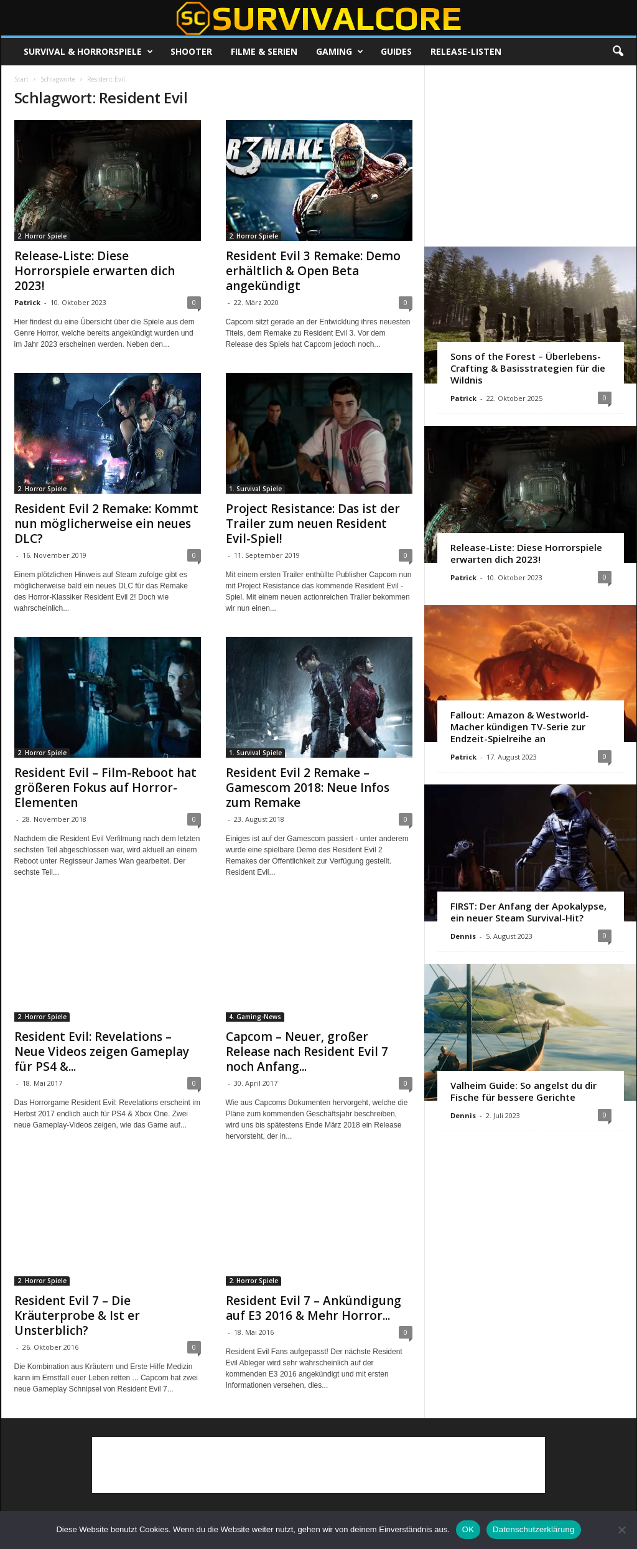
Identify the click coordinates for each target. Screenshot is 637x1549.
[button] (617, 51)
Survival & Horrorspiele (88, 51)
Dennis (463, 936)
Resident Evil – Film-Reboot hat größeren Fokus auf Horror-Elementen (105, 788)
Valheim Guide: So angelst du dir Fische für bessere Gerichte (523, 1091)
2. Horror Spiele (42, 236)
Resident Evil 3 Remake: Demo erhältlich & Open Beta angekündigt (313, 271)
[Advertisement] (530, 155)
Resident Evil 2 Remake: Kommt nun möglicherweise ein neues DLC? (106, 524)
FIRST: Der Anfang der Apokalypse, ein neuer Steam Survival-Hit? (528, 912)
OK (468, 1529)
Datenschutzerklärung (533, 1529)
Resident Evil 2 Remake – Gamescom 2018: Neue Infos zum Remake (307, 788)
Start (21, 79)
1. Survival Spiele (255, 488)
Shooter (191, 51)
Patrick (27, 302)
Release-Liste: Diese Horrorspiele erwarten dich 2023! (94, 271)
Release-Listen (465, 51)
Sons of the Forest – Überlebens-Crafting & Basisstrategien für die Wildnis (527, 368)
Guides (396, 51)
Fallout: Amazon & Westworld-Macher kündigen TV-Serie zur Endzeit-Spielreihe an (519, 727)
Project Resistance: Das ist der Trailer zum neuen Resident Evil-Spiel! (313, 524)
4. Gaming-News (255, 1016)
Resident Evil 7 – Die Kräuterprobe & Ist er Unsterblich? (77, 1315)
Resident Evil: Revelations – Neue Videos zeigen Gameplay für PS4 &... (101, 1052)
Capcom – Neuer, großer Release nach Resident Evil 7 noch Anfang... (307, 1052)
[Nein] (621, 1529)
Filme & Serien (264, 51)
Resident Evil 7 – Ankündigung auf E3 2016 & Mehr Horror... (313, 1308)
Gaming (339, 51)
